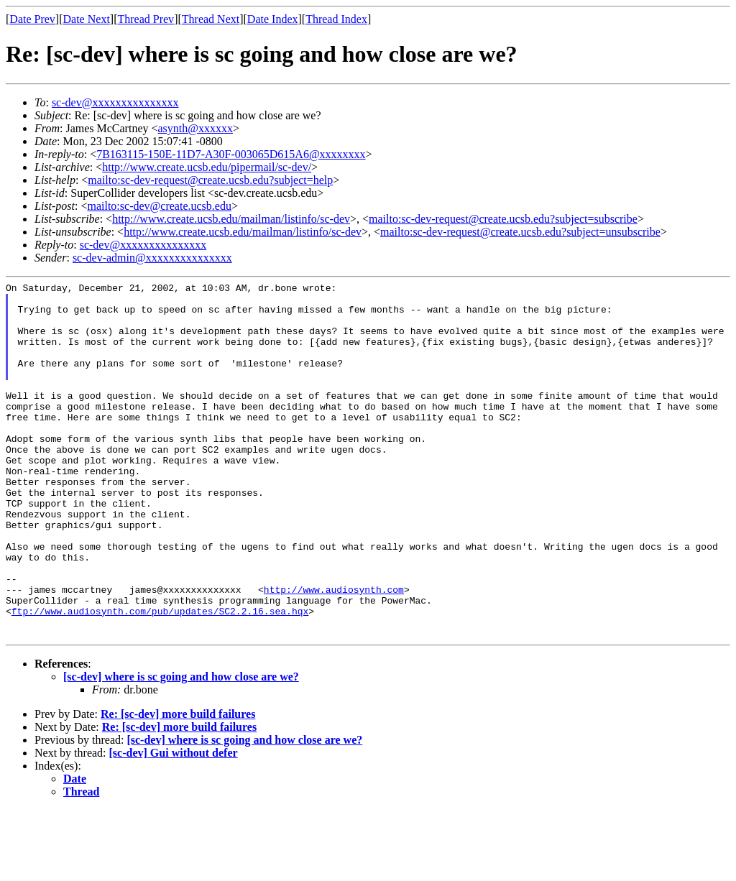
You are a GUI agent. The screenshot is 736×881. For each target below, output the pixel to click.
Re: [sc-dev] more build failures (178, 785)
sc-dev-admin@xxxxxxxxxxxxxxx (152, 258)
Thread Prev (145, 19)
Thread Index (336, 19)
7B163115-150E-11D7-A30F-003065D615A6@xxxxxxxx (230, 154)
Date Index (272, 19)
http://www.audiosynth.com (334, 651)
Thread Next (210, 19)
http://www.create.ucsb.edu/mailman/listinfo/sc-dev (231, 219)
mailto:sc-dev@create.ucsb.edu (159, 206)
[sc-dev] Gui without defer (173, 824)
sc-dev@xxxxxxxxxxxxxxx (115, 102)
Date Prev (32, 19)
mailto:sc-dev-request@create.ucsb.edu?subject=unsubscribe (520, 232)
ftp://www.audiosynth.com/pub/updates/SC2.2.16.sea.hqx (160, 677)
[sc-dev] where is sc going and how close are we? (181, 748)
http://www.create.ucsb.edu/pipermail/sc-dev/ (206, 167)
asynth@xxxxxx (196, 128)
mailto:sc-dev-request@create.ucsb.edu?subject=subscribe (503, 219)
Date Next (86, 19)
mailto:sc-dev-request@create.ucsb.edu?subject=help (210, 180)
